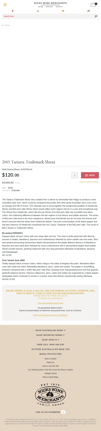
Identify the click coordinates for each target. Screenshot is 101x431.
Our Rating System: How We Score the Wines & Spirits (50, 370)
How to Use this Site (50, 366)
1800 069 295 (56, 344)
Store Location (50, 359)
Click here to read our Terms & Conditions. (50, 315)
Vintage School (50, 373)
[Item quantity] (75, 175)
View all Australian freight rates (50, 303)
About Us (50, 362)
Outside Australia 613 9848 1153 (50, 349)
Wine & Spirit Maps (50, 377)
